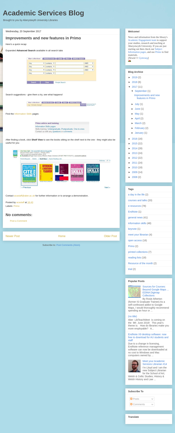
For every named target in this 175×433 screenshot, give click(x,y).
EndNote (133, 211)
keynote (132, 228)
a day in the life (136, 194)
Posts (134, 398)
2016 (135, 138)
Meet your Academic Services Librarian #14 (155, 362)
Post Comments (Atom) (68, 245)
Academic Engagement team (142, 40)
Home (62, 236)
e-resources (134, 206)
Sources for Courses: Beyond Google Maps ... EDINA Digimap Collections (156, 291)
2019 (135, 77)
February (140, 128)
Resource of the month (140, 263)
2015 (135, 143)
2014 (135, 148)
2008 (135, 177)
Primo (17, 206)
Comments (137, 404)
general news (135, 217)
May (137, 113)
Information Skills (23, 113)
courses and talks (137, 200)
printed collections (138, 252)
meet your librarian (138, 234)
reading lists (134, 257)
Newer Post (13, 236)
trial (130, 269)
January (139, 132)
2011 (135, 162)
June (138, 108)
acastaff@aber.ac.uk (24, 195)
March (138, 123)
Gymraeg (143, 58)
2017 (135, 86)
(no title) (132, 316)
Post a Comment (18, 221)
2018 (135, 82)
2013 (135, 153)
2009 (135, 172)
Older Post (110, 236)
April (137, 118)
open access (135, 240)
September (141, 91)
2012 (135, 157)
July (137, 104)
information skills (137, 223)
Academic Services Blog (43, 13)
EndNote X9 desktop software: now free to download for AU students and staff (148, 337)
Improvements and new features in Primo (147, 97)
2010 (135, 167)
